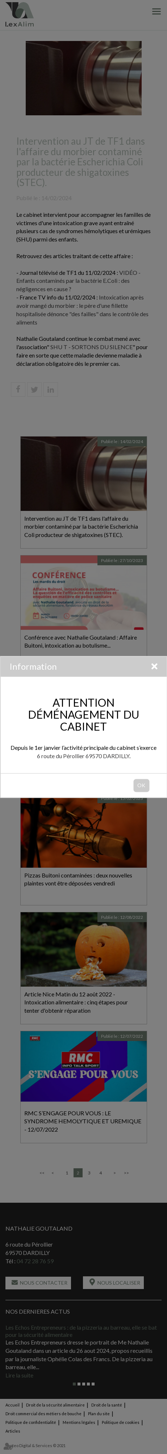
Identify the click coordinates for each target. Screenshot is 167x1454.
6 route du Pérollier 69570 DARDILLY (83, 756)
